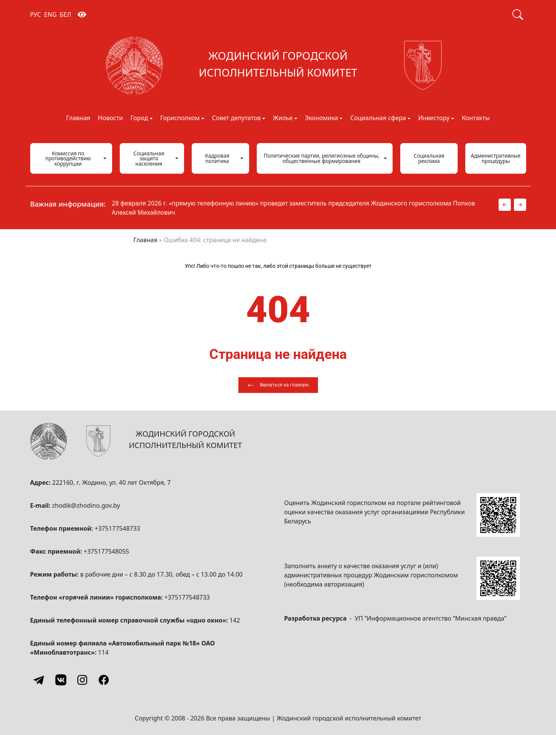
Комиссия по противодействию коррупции (68, 158)
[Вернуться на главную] (278, 385)
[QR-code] (498, 515)
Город (139, 118)
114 (103, 652)
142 (235, 620)
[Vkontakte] (61, 680)
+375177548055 (106, 551)
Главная (78, 118)
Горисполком (180, 118)
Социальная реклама (429, 158)
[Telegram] (39, 680)
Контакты (476, 118)
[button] (505, 205)
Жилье (282, 118)
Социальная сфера (378, 118)
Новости (110, 118)
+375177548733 (117, 528)
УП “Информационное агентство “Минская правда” (431, 618)
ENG (50, 14)
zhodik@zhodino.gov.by (86, 505)
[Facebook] (104, 680)
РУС (35, 14)
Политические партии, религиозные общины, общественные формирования (322, 158)
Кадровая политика (217, 158)
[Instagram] (82, 680)
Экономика (321, 118)
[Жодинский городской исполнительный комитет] (278, 65)
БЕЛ (65, 14)
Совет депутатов (236, 118)
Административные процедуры (495, 158)
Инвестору (434, 118)
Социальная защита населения (149, 158)
